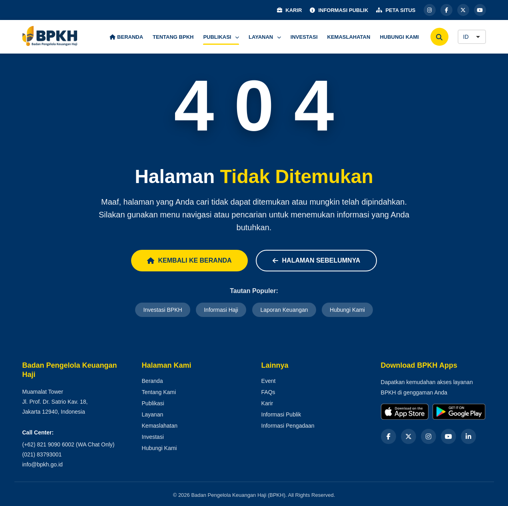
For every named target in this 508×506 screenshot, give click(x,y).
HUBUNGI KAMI (399, 37)
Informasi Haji (221, 310)
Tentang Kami (159, 392)
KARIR (289, 10)
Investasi (153, 437)
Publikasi (153, 403)
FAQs (268, 392)
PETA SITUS (395, 10)
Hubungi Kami (347, 310)
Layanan (152, 414)
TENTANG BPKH (173, 37)
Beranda (152, 381)
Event (268, 381)
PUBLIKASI (221, 37)
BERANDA (126, 37)
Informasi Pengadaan (288, 425)
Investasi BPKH (162, 310)
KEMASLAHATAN (349, 37)
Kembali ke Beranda (189, 260)
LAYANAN (265, 37)
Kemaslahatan (160, 425)
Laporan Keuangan (284, 310)
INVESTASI (304, 37)
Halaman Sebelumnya (317, 260)
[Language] (472, 37)
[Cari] (439, 37)
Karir (267, 403)
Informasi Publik (281, 414)
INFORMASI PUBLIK (339, 10)
